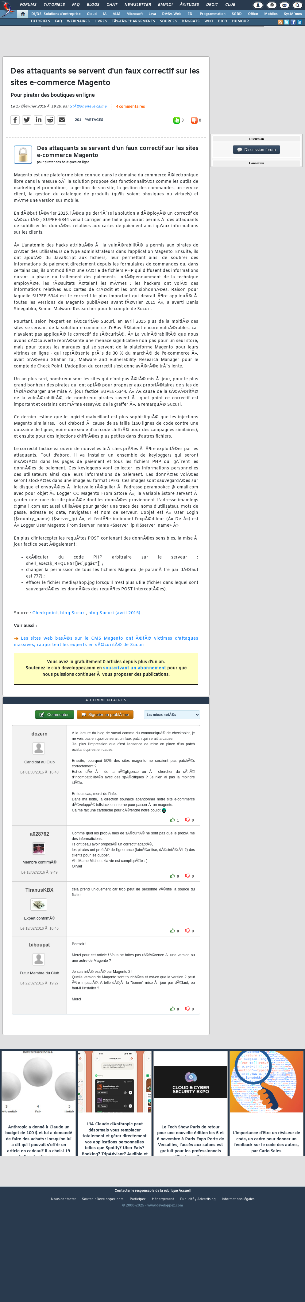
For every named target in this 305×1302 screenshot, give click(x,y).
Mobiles (271, 14)
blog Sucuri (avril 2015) (114, 629)
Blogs (93, 4)
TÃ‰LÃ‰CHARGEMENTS (133, 21)
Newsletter (137, 4)
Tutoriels (54, 4)
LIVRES (101, 21)
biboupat (39, 991)
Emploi (165, 4)
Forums (28, 4)
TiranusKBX (39, 936)
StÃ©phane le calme (88, 121)
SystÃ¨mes (293, 14)
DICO (222, 21)
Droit (212, 4)
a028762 (39, 880)
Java (152, 14)
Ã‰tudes (189, 4)
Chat (112, 4)
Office (253, 14)
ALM (116, 14)
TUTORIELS (40, 21)
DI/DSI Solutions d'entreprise (56, 14)
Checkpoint (45, 629)
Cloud (92, 14)
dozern (39, 780)
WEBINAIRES (78, 21)
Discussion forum (256, 149)
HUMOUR (240, 21)
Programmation (213, 14)
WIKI (208, 21)
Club (230, 4)
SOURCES (168, 21)
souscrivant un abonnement (134, 684)
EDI (190, 14)
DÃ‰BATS (190, 21)
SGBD (237, 14)
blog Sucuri (73, 629)
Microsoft (134, 14)
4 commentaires (130, 122)
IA (104, 14)
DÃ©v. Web (171, 14)
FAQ (75, 4)
